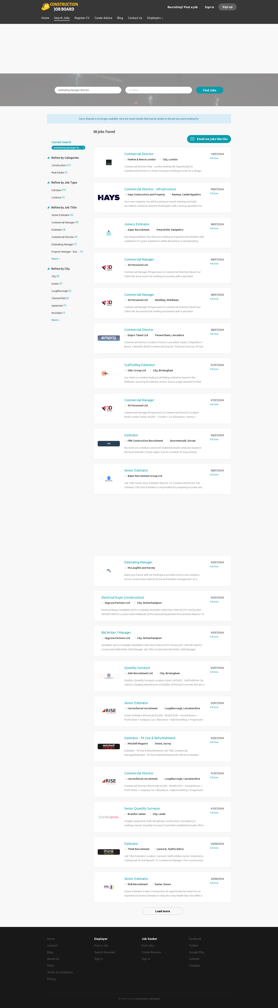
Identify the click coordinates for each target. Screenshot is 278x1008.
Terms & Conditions (60, 971)
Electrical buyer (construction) (122, 596)
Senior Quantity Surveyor (142, 807)
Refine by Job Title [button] (64, 206)
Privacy (51, 978)
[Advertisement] (139, 48)
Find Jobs (209, 90)
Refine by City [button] (60, 268)
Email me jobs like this (212, 138)
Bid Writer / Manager (116, 631)
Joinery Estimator (137, 223)
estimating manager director (69, 147)
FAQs (50, 964)
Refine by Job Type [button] (64, 181)
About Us (53, 958)
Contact (52, 944)
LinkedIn (194, 958)
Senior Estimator (136, 469)
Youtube (194, 964)
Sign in (209, 7)
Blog (50, 951)
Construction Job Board (147, 998)
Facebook (195, 938)
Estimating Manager (138, 561)
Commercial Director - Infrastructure (150, 188)
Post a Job (101, 944)
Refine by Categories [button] (65, 157)
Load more (162, 910)
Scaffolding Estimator (139, 364)
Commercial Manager (139, 258)
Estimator (131, 434)
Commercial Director (139, 153)
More (55, 258)
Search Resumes (104, 951)
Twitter (193, 944)
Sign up (227, 6)
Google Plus (196, 951)
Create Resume (151, 951)
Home (51, 938)
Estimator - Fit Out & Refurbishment (150, 737)
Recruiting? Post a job (183, 7)
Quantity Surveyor (137, 667)
